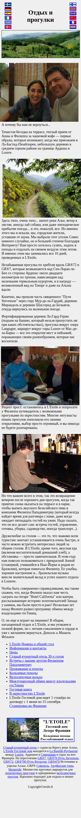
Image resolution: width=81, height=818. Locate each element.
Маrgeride (14, 769)
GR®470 (54, 761)
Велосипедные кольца (25, 677)
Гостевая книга (20, 689)
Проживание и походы (26, 669)
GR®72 (8, 761)
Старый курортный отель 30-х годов (36, 656)
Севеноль (42, 765)
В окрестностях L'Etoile (27, 693)
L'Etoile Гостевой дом (17, 751)
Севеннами (48, 754)
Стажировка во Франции (27, 706)
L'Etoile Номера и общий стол (31, 644)
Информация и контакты (27, 648)
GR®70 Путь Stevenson (62, 758)
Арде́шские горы (62, 765)
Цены (13, 652)
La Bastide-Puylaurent (63, 751)
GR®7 (42, 758)
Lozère (19, 754)
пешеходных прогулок (20, 773)
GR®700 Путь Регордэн (31, 761)
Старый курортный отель (20, 747)
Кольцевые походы (23, 673)
